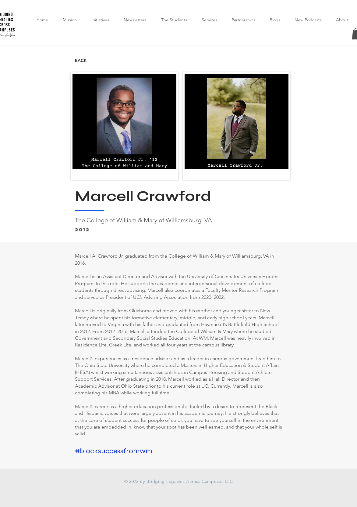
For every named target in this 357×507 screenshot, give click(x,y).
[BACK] (95, 61)
